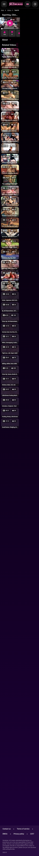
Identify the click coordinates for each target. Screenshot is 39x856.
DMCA (5, 834)
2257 (32, 834)
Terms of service (23, 829)
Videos (9, 10)
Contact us (7, 829)
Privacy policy (19, 834)
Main (2, 10)
